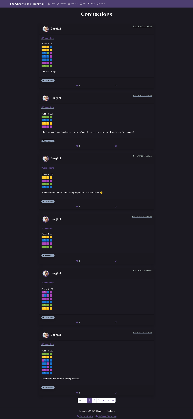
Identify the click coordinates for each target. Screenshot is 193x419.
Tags (91, 3)
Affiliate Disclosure (105, 416)
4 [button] (103, 400)
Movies (73, 3)
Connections (47, 80)
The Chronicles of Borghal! (27, 3)
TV (83, 3)
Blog (51, 3)
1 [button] (89, 400)
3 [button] (99, 400)
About (101, 3)
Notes (61, 3)
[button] (108, 400)
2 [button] (94, 400)
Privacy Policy (85, 416)
